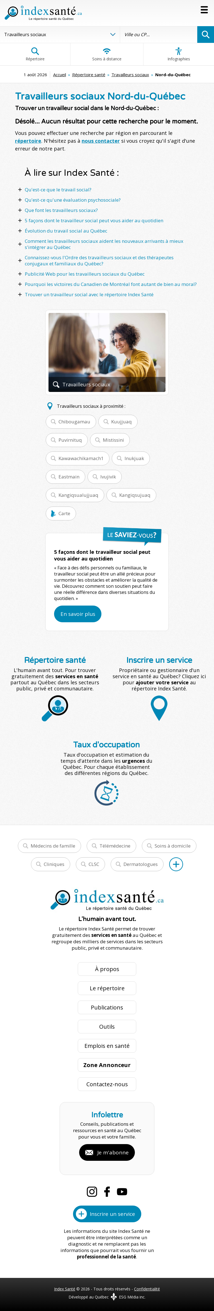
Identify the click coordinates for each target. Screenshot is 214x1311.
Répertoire (35, 54)
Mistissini (113, 440)
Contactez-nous (107, 1084)
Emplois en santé (107, 1046)
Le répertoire (107, 988)
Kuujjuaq (121, 421)
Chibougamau (74, 421)
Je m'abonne (113, 1152)
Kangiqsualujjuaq (78, 495)
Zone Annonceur (107, 1065)
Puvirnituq (70, 440)
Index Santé (64, 1289)
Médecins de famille (53, 846)
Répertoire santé (88, 74)
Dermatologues (140, 864)
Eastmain (69, 476)
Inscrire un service (112, 1214)
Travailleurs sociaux (130, 74)
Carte (64, 513)
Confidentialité (147, 1289)
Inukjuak (134, 458)
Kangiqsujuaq (134, 495)
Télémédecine (114, 846)
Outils (107, 1026)
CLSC (94, 864)
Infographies (178, 54)
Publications (107, 1007)
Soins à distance (106, 54)
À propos (107, 969)
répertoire (28, 140)
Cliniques (54, 864)
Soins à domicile (173, 846)
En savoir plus (77, 614)
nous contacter (101, 140)
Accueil (59, 74)
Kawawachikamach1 (81, 458)
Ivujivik (108, 476)
